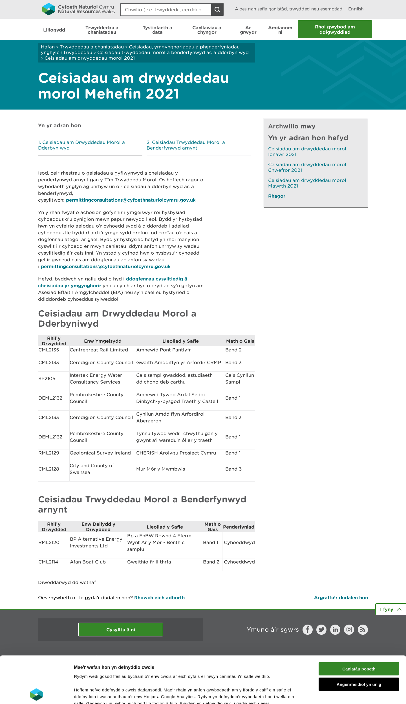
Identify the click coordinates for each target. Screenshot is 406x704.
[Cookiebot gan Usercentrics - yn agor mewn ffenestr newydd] (36, 693)
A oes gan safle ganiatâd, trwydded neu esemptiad (289, 9)
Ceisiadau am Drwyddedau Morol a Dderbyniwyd (81, 145)
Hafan (48, 47)
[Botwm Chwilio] (217, 9)
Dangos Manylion (313, 692)
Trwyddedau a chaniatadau (92, 47)
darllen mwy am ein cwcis (113, 670)
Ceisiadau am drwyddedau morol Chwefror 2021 (307, 167)
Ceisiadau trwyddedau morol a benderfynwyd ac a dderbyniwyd (173, 52)
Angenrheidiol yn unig (359, 637)
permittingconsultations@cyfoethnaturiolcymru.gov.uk (131, 199)
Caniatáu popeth (359, 622)
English (356, 9)
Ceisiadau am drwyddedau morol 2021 (90, 58)
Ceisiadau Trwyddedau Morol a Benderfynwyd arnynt (186, 145)
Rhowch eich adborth (159, 597)
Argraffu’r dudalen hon (341, 597)
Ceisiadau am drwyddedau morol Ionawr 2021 (307, 151)
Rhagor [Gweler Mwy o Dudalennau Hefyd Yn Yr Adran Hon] (276, 196)
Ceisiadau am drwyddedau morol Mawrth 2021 (307, 183)
